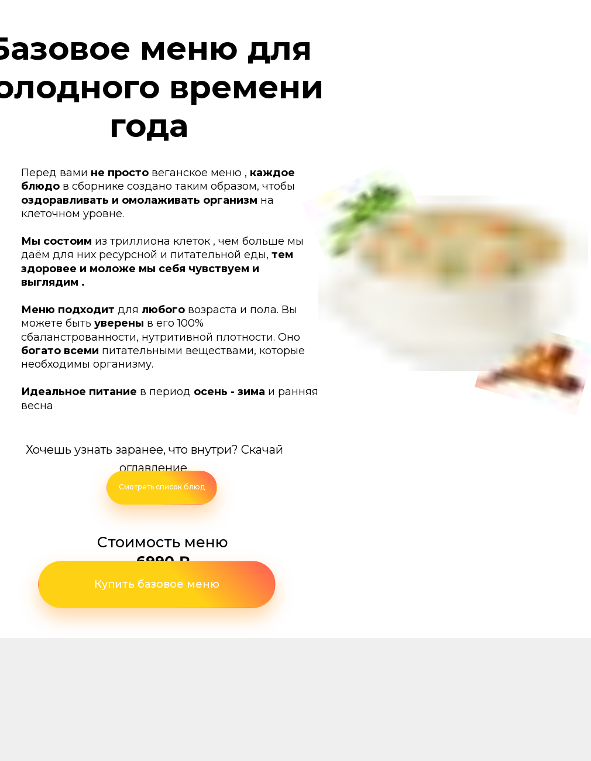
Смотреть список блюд (162, 486)
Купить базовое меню (156, 584)
